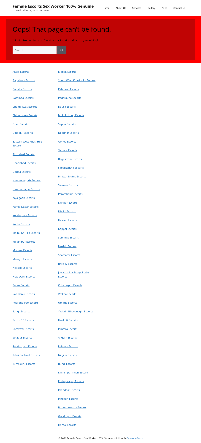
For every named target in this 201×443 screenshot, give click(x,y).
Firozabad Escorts (24, 154)
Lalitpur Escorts (67, 202)
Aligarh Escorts (67, 337)
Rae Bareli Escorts (24, 294)
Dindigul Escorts (23, 133)
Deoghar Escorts (68, 133)
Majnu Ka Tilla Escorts (26, 233)
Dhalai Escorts (67, 211)
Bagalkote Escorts (24, 80)
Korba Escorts (21, 224)
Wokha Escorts (67, 294)
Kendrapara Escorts (25, 215)
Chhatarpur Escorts (70, 285)
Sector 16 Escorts (23, 320)
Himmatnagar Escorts (26, 189)
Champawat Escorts (25, 106)
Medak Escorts (67, 71)
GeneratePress (134, 438)
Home (106, 7)
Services (136, 7)
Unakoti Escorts (68, 320)
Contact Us (179, 7)
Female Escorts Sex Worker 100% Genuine (53, 6)
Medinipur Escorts (24, 241)
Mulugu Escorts (22, 259)
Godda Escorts (22, 172)
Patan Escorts (21, 285)
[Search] (61, 50)
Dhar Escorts (20, 124)
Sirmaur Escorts (68, 185)
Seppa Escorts (67, 124)
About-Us (121, 7)
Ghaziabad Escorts (24, 163)
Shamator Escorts (69, 255)
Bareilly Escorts (67, 264)
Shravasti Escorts (23, 329)
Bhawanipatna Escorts (72, 176)
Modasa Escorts (22, 250)
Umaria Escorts (67, 302)
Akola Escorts (21, 71)
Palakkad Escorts (68, 89)
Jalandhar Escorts (69, 390)
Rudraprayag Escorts (71, 381)
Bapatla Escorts (22, 89)
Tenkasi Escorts (67, 150)
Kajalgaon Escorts (24, 198)
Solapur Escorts (22, 337)
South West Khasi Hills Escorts (76, 80)
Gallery (151, 7)
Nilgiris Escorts (67, 355)
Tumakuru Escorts (24, 364)
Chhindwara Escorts (25, 115)
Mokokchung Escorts (71, 115)
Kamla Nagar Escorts (26, 206)
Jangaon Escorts (68, 399)
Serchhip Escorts (68, 237)
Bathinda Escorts (23, 98)
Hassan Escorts (67, 220)
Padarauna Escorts (69, 98)
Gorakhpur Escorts (69, 416)
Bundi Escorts (66, 364)
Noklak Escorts (67, 246)
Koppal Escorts (67, 229)
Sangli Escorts (21, 311)
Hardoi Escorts (67, 425)
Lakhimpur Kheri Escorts (73, 372)
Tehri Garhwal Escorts (26, 355)
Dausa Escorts (67, 106)
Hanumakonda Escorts (72, 407)
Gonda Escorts (67, 141)
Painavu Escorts (68, 346)
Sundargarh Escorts (25, 346)
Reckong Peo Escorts (25, 302)
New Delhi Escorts (24, 276)
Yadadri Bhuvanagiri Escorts (75, 311)
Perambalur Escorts (70, 194)
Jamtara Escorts (68, 329)
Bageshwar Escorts (70, 159)
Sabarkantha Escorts (71, 167)
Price (164, 7)
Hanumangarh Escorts (27, 180)
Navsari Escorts (22, 267)
